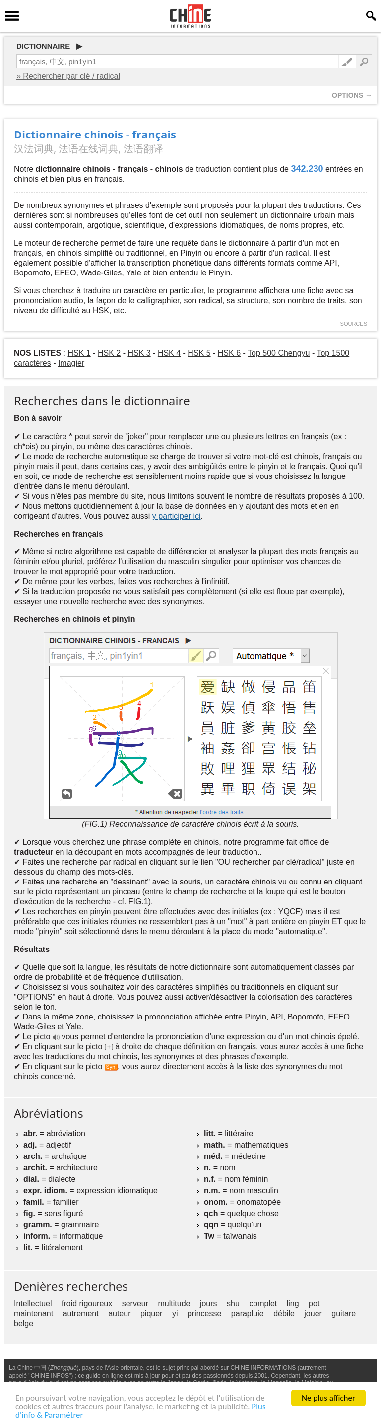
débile (284, 1313)
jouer (313, 1313)
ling (293, 1303)
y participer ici (176, 516)
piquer (151, 1313)
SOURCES (353, 324)
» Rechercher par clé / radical (68, 76)
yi (175, 1313)
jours (208, 1303)
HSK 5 (199, 353)
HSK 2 (109, 353)
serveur (135, 1303)
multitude (174, 1303)
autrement (81, 1313)
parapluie (247, 1313)
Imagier (71, 363)
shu (233, 1303)
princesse (204, 1313)
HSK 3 (138, 353)
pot (314, 1303)
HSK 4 (169, 353)
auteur (119, 1313)
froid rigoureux (87, 1303)
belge (23, 1323)
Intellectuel (33, 1303)
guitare (343, 1313)
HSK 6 (229, 353)
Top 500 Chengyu (279, 353)
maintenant (33, 1313)
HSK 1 (78, 353)
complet (263, 1303)
